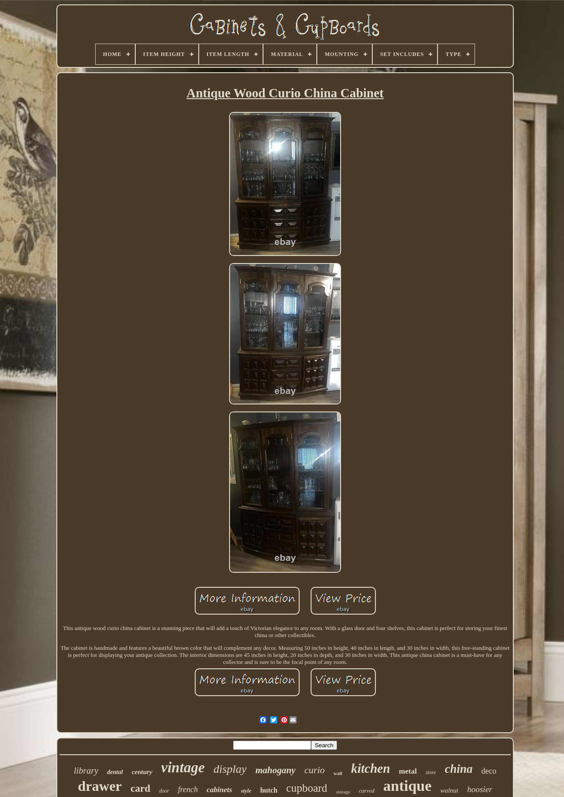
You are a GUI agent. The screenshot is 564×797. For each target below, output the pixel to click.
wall (338, 773)
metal (408, 771)
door (164, 791)
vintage (183, 767)
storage (343, 791)
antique (407, 786)
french (188, 789)
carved (366, 790)
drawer (100, 786)
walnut (449, 790)
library (86, 770)
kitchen (370, 768)
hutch (268, 790)
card (140, 788)
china (458, 768)
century (142, 771)
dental (115, 772)
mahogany (276, 770)
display (230, 769)
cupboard (306, 788)
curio (314, 769)
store (431, 772)
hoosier (479, 789)
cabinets (219, 790)
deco (488, 771)
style (246, 790)
